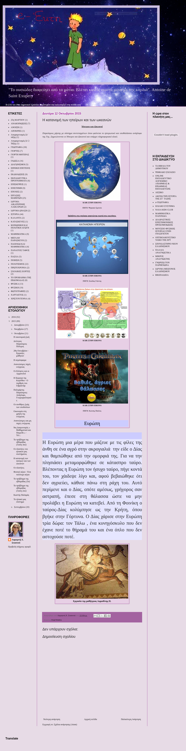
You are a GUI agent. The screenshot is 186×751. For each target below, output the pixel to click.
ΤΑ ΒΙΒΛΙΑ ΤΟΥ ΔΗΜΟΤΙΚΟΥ (162, 167)
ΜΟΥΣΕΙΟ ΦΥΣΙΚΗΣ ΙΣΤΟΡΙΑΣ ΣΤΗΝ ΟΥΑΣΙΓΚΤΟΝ (165, 231)
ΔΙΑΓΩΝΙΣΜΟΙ (18, 164)
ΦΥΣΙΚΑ (15, 284)
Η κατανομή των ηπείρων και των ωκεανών (22, 461)
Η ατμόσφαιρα (20, 360)
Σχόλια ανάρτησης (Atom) (65, 724)
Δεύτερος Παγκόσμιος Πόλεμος (20, 344)
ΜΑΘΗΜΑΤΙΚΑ (18, 234)
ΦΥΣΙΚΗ (15, 287)
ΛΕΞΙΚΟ (159, 192)
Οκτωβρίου (19, 333)
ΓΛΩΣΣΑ (15, 161)
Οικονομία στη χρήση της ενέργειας (20, 414)
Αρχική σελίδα (90, 719)
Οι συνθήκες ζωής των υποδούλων (22, 405)
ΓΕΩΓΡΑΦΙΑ (56, 620)
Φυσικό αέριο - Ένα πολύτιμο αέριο (22, 473)
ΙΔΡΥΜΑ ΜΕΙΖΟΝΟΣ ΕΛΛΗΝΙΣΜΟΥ (165, 270)
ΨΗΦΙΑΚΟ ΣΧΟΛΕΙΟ (165, 172)
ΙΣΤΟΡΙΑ (15, 214)
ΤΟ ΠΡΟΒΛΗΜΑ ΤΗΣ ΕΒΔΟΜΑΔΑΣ (21, 278)
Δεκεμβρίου (19, 325)
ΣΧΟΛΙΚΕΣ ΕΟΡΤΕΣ (20, 271)
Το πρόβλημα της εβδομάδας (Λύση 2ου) (21, 488)
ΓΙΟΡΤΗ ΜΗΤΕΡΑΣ (20, 154)
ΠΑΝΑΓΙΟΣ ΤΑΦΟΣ (20, 250)
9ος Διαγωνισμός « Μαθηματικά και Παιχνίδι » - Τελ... (22, 431)
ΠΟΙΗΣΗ (15, 260)
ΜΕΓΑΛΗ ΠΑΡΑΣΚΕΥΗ (17, 239)
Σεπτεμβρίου (20, 507)
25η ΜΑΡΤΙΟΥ (17, 120)
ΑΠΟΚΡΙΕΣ (16, 131)
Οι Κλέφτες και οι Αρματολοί (21, 372)
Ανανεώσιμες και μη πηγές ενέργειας (22, 421)
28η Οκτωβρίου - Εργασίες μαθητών (21, 353)
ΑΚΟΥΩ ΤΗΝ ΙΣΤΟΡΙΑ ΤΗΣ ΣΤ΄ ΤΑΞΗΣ (165, 197)
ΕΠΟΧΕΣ (15, 191)
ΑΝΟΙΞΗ (15, 127)
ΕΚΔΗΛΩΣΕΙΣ (17, 174)
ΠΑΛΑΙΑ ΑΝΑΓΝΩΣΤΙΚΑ (163, 251)
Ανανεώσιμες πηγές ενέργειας (22, 365)
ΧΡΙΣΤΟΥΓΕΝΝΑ (19, 298)
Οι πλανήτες (19, 467)
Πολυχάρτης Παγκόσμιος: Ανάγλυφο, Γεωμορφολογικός (22, 395)
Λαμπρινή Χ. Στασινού (18, 541)
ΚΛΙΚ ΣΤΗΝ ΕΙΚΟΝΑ (92, 203)
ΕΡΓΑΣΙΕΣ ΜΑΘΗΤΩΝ (16, 196)
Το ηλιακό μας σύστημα (20, 500)
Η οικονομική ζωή (21, 337)
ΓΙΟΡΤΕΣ (15, 151)
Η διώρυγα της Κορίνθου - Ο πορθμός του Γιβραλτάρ (21, 382)
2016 (14, 317)
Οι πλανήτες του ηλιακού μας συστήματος (21, 451)
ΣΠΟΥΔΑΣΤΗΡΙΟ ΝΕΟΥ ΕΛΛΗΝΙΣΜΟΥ (166, 245)
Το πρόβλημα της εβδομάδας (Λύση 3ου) (21, 442)
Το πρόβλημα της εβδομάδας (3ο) (22, 480)
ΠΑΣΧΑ (14, 256)
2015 (14, 321)
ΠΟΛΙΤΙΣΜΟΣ (17, 264)
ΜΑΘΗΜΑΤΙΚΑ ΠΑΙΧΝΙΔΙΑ (162, 214)
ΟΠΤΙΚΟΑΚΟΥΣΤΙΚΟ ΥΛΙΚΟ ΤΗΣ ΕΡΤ (165, 238)
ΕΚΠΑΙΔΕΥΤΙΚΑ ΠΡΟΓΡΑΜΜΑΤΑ (19, 179)
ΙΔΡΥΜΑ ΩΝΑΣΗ (19, 210)
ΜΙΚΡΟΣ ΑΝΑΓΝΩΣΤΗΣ (162, 257)
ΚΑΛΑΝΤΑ (16, 218)
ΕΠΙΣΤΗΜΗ (16, 188)
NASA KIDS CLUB (164, 209)
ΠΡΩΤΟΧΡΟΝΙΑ (18, 267)
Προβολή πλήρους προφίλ (19, 546)
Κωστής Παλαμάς (21, 495)
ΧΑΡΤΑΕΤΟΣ (17, 295)
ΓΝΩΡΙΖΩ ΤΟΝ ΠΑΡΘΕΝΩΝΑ (162, 263)
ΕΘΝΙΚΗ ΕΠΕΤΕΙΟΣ (20, 168)
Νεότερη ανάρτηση (51, 719)
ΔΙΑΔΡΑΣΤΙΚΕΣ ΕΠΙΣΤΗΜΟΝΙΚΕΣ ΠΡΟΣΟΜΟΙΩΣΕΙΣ (164, 222)
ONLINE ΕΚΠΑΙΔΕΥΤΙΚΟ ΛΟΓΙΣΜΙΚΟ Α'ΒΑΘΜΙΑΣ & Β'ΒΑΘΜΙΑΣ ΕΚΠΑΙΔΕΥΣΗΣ (163, 182)
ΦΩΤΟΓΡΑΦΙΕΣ (18, 291)
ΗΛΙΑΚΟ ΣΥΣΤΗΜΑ (165, 206)
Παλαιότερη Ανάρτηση (131, 719)
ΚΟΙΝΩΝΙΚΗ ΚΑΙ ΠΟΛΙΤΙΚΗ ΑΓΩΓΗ (20, 226)
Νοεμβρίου (19, 329)
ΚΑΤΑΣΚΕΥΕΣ (18, 221)
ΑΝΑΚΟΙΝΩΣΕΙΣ (19, 123)
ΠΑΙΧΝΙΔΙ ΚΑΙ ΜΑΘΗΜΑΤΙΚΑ (18, 245)
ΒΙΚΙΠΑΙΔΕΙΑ (162, 275)
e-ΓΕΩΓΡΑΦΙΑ (162, 202)
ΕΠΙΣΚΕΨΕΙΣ (17, 184)
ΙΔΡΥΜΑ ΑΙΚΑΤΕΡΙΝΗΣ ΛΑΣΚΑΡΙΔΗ (18, 204)
